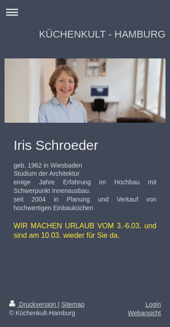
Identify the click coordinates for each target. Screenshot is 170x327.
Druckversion (33, 304)
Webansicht (144, 313)
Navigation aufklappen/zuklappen (85, 12)
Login (153, 304)
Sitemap (72, 304)
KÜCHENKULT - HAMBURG (102, 34)
